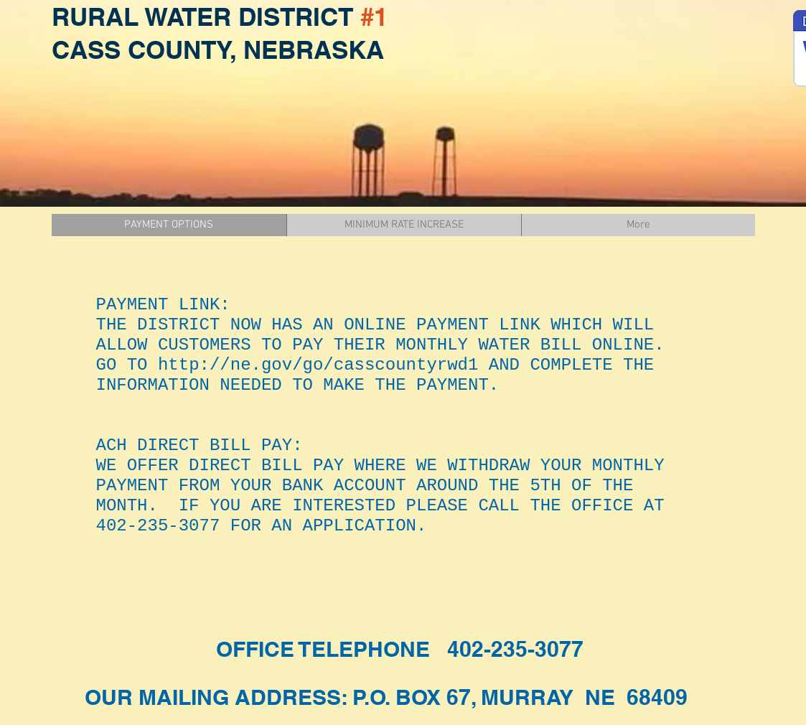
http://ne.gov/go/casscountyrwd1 (318, 365)
